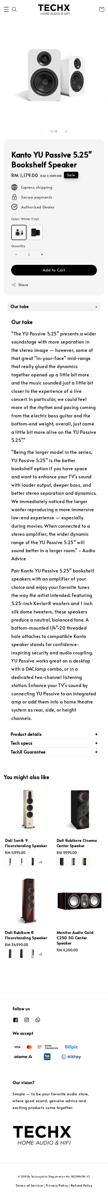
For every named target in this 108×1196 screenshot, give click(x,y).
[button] (6, 9)
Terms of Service (29, 1185)
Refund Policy (81, 1185)
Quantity (18, 246)
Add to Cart (54, 269)
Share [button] (19, 284)
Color (25, 219)
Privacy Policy (57, 1185)
